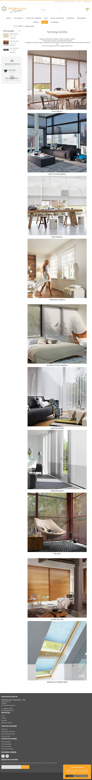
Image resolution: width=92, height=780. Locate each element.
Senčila (20, 26)
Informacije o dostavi (7, 749)
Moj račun (4, 720)
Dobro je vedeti (5, 736)
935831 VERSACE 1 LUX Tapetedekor (15, 34)
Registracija (87, 1)
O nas (3, 715)
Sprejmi (69, 776)
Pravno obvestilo (6, 746)
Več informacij (83, 776)
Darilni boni (4, 729)
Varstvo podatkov (6, 744)
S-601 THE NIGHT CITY (15, 48)
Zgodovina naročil (6, 722)
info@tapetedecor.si (8, 710)
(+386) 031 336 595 (8, 708)
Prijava (79, 1)
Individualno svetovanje (8, 731)
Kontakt (3, 718)
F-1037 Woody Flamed (15, 41)
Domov (14, 26)
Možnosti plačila (5, 742)
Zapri (75, 776)
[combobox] (50, 10)
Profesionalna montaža (8, 734)
